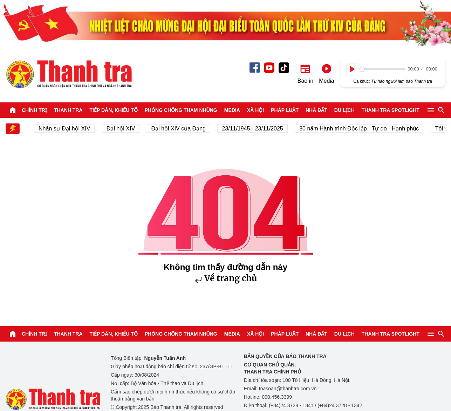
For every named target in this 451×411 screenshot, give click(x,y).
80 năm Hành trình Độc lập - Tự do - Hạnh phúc (360, 129)
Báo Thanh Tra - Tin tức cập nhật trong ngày (69, 74)
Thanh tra (68, 110)
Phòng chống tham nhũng (181, 110)
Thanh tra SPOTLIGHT (390, 110)
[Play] (352, 69)
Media (232, 110)
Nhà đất (316, 110)
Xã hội (255, 110)
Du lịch (344, 110)
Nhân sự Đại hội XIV (65, 129)
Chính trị (34, 110)
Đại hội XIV (122, 129)
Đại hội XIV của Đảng (180, 129)
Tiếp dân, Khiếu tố (114, 110)
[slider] (382, 69)
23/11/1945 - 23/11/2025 (253, 129)
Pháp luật (285, 110)
